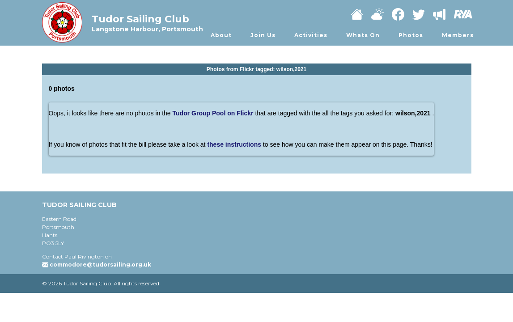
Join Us (263, 35)
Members (458, 35)
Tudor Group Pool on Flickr (213, 113)
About (221, 35)
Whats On (363, 35)
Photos (411, 35)
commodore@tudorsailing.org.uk (100, 264)
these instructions (235, 144)
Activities (310, 35)
